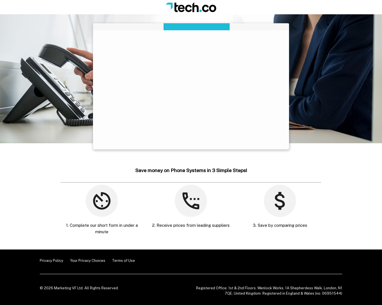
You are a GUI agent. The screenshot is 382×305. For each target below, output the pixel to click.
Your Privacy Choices (87, 260)
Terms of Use (123, 260)
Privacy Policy (51, 260)
